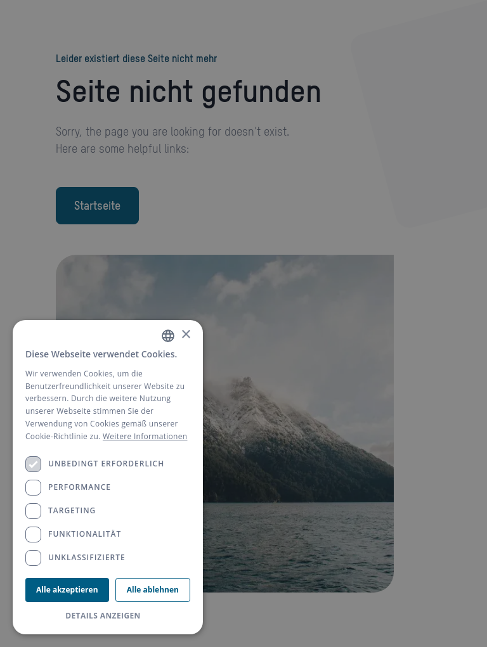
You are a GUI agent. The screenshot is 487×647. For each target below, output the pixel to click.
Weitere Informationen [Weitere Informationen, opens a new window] (145, 436)
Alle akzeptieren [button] (67, 589)
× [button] (185, 335)
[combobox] (168, 336)
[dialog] (108, 477)
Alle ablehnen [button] (153, 589)
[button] (107, 616)
